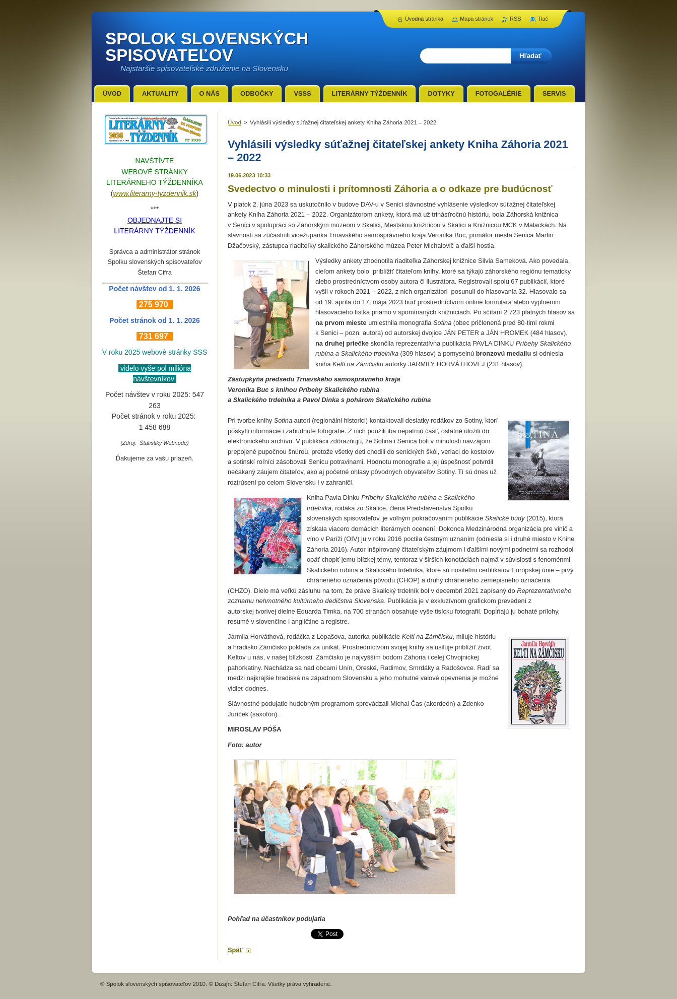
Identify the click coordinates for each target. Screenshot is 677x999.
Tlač (542, 19)
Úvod (234, 122)
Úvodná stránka (424, 19)
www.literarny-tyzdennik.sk (154, 193)
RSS (515, 19)
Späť (235, 950)
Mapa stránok (476, 19)
